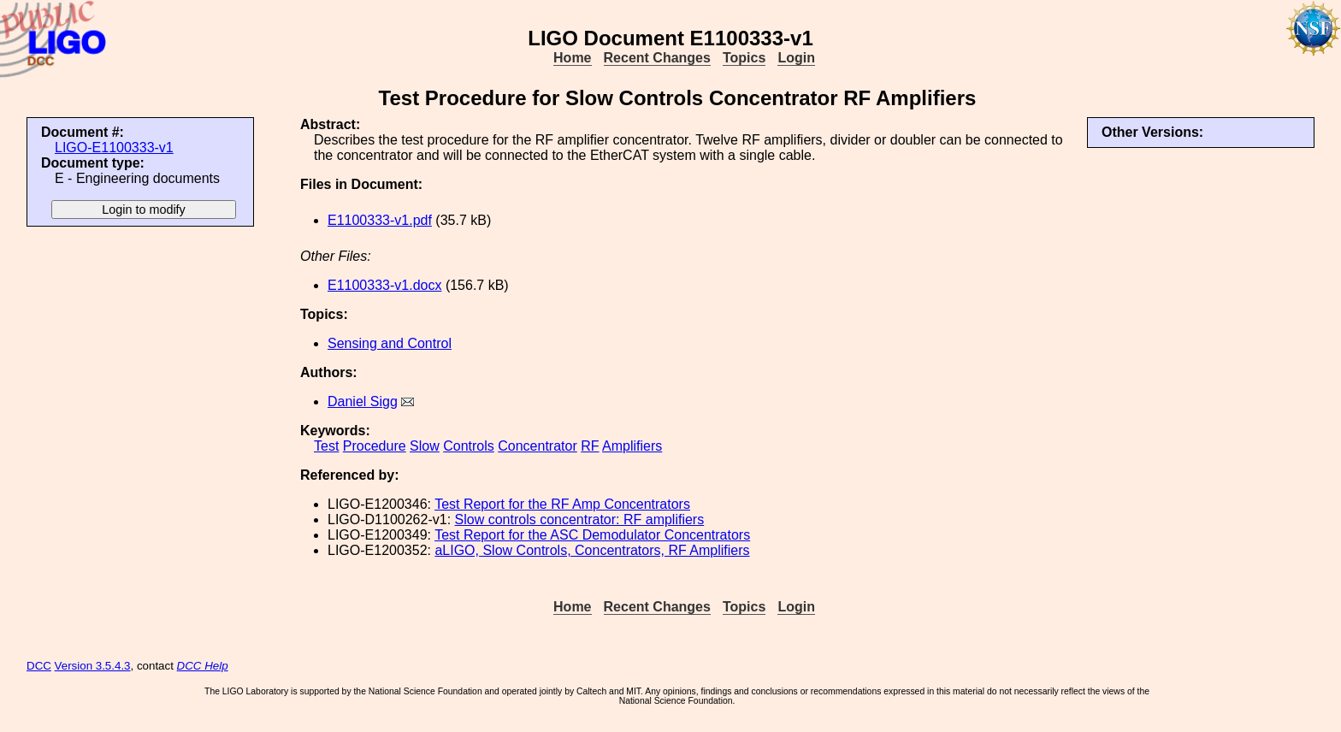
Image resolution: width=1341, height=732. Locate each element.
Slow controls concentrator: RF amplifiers (580, 519)
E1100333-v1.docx (384, 285)
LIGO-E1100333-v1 (114, 147)
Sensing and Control (390, 343)
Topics (744, 57)
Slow (425, 446)
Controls (468, 446)
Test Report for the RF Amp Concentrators (562, 504)
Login (796, 57)
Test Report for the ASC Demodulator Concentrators (592, 535)
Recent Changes (657, 57)
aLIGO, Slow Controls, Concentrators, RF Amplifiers (591, 550)
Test (326, 446)
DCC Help (202, 665)
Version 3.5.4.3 (93, 665)
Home (572, 57)
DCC (39, 665)
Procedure (374, 446)
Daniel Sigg (363, 401)
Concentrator (537, 446)
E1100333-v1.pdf (380, 220)
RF (590, 446)
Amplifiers (632, 446)
